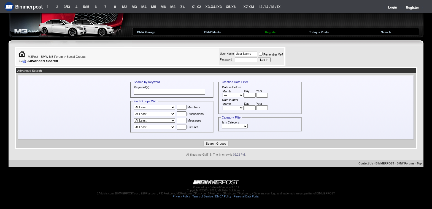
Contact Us (365, 163)
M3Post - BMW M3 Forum (45, 56)
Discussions (190, 114)
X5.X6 (231, 7)
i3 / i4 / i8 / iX (270, 7)
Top (419, 163)
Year (259, 91)
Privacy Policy (181, 196)
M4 (144, 7)
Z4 (182, 7)
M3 (134, 7)
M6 (163, 7)
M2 (124, 7)
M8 (172, 7)
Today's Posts (319, 32)
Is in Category (230, 122)
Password (226, 59)
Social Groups (75, 56)
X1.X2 (196, 7)
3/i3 (67, 7)
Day (247, 91)
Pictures (187, 127)
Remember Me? (271, 54)
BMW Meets (212, 32)
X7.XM (248, 7)
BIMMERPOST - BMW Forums (395, 163)
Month (227, 91)
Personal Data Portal (246, 196)
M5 (153, 7)
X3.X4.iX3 (213, 7)
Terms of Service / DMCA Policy (211, 196)
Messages (189, 120)
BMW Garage (146, 32)
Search (386, 32)
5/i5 (86, 7)
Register (412, 8)
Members (188, 107)
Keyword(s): (142, 87)
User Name (227, 53)
